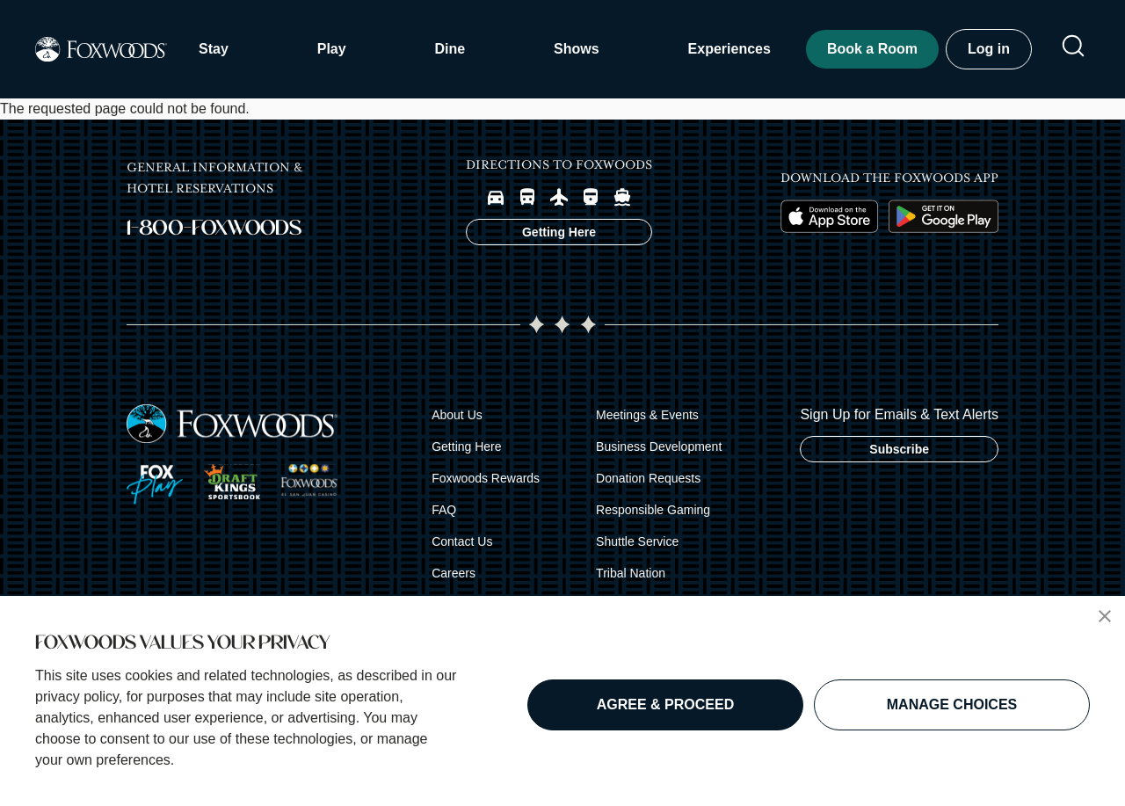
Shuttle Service (637, 541)
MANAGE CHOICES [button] (952, 704)
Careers (453, 573)
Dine (450, 48)
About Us (457, 415)
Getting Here (466, 446)
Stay (214, 48)
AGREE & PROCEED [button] (665, 704)
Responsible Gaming (653, 510)
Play (331, 48)
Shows (576, 48)
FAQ (444, 510)
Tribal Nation (630, 573)
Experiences (729, 48)
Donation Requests (648, 478)
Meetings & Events (647, 415)
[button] (1105, 616)
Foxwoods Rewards (486, 478)
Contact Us (462, 541)
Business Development (659, 446)
